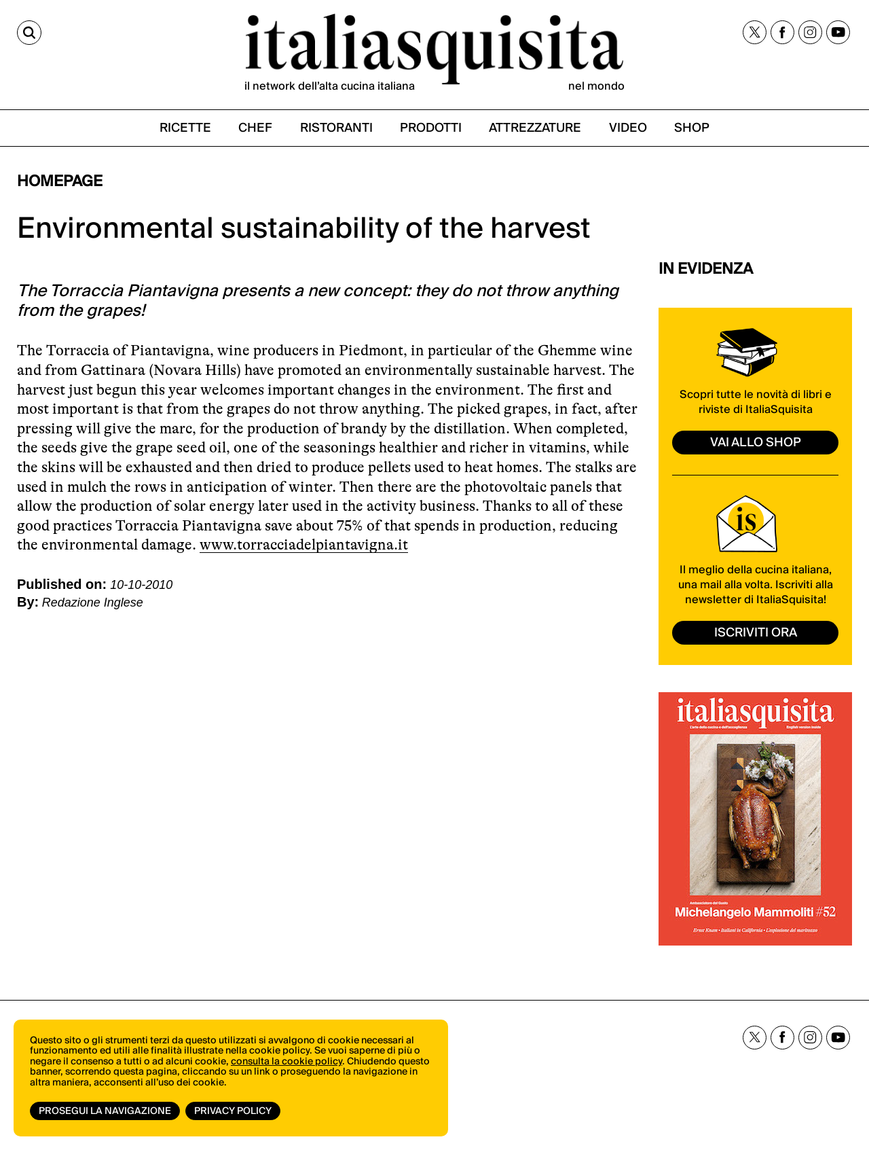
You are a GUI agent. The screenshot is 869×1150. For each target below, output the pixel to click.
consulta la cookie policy (286, 1062)
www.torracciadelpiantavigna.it (304, 544)
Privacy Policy (233, 1111)
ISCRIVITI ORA (755, 632)
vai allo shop (755, 442)
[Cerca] (29, 32)
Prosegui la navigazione (105, 1111)
